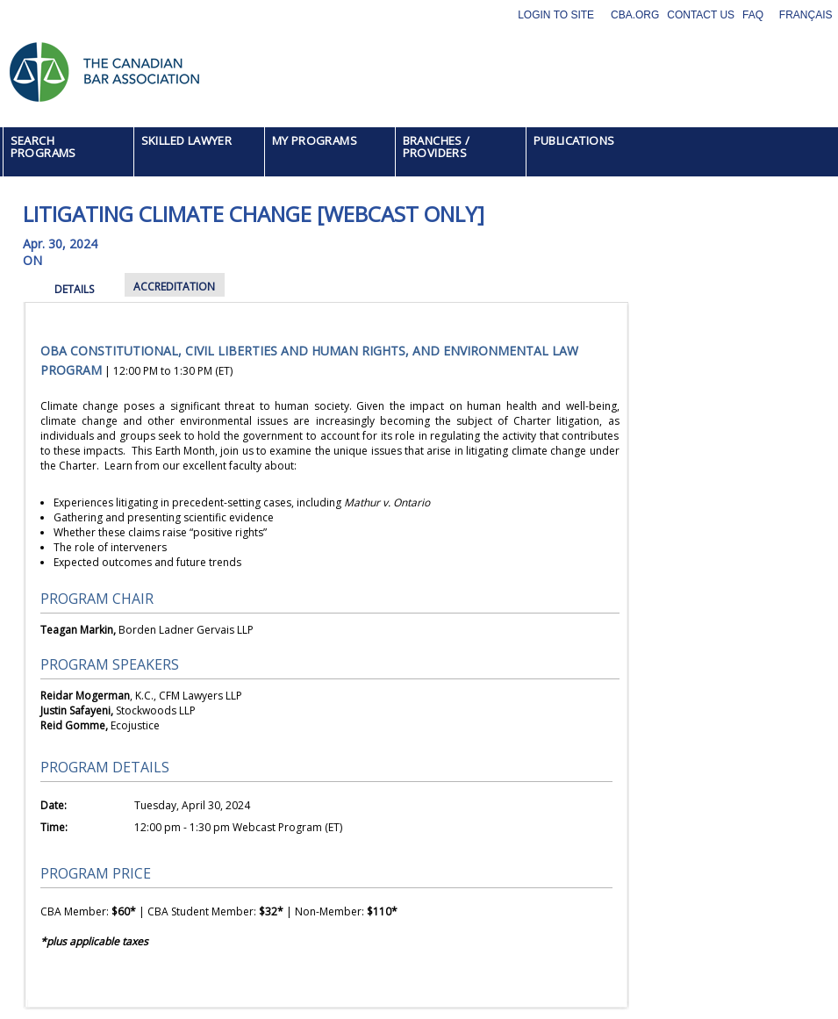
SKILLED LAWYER (187, 140)
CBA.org (635, 15)
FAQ (752, 15)
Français (806, 15)
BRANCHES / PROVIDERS (436, 147)
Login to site (556, 15)
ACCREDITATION (174, 286)
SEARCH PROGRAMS (43, 147)
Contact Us (700, 15)
